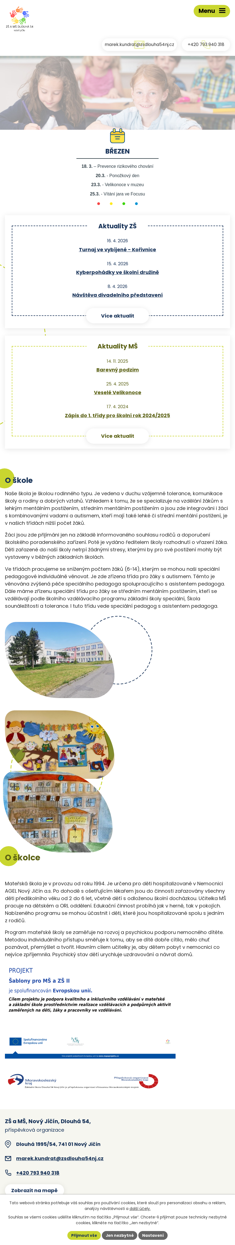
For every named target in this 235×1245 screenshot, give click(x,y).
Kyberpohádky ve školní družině (117, 273)
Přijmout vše (83, 1235)
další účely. (140, 1208)
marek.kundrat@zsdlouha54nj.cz (60, 1159)
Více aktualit (117, 316)
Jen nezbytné (119, 1235)
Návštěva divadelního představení (117, 295)
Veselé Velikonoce (117, 393)
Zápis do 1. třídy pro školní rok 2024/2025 (117, 416)
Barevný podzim (117, 370)
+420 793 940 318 (37, 1173)
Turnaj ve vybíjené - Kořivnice (117, 250)
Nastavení (154, 1235)
